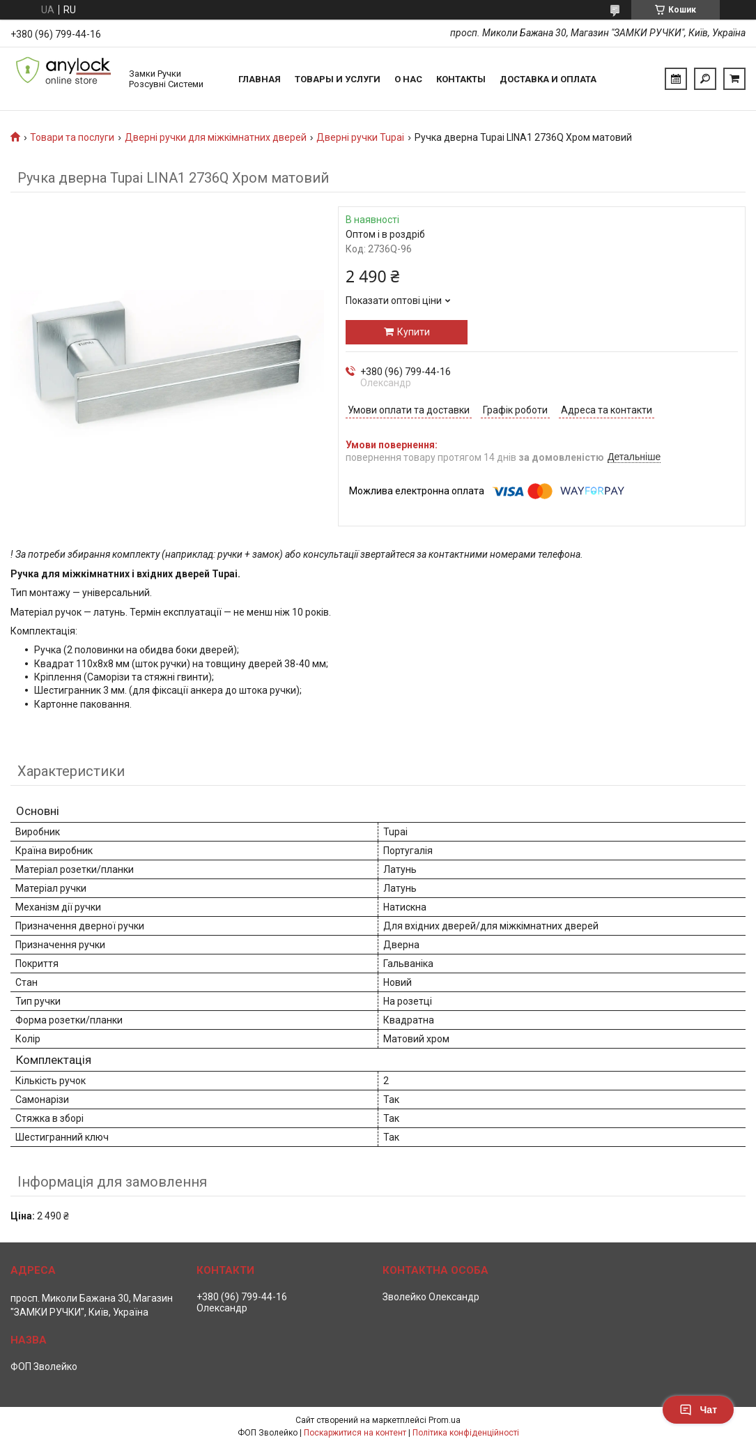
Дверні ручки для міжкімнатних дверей (216, 137)
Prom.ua (445, 1420)
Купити (413, 331)
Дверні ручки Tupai (360, 137)
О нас (408, 79)
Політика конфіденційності (465, 1433)
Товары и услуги (337, 79)
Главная (259, 79)
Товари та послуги (72, 137)
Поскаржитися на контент (355, 1433)
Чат (698, 1409)
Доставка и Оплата (548, 79)
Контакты (461, 79)
